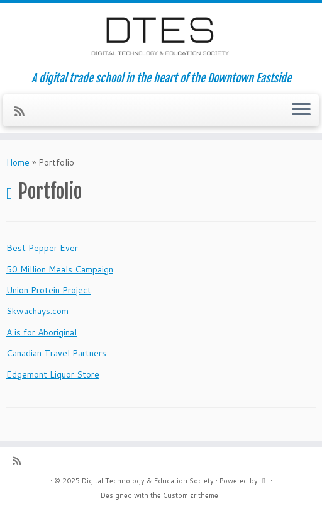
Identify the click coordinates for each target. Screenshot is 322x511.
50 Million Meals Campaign (59, 269)
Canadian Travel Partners (56, 353)
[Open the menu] (301, 110)
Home (18, 162)
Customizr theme (190, 495)
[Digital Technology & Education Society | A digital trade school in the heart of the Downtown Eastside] (161, 37)
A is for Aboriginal (41, 332)
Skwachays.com (37, 311)
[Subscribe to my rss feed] (23, 111)
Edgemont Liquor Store (52, 374)
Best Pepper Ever (42, 248)
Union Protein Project (48, 290)
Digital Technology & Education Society (148, 481)
